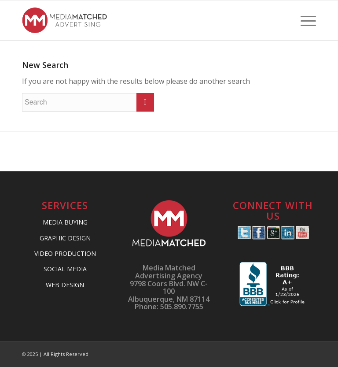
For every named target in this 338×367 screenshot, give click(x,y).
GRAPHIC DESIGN (65, 238)
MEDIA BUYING (65, 222)
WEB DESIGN (65, 285)
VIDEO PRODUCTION (65, 253)
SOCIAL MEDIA (65, 269)
